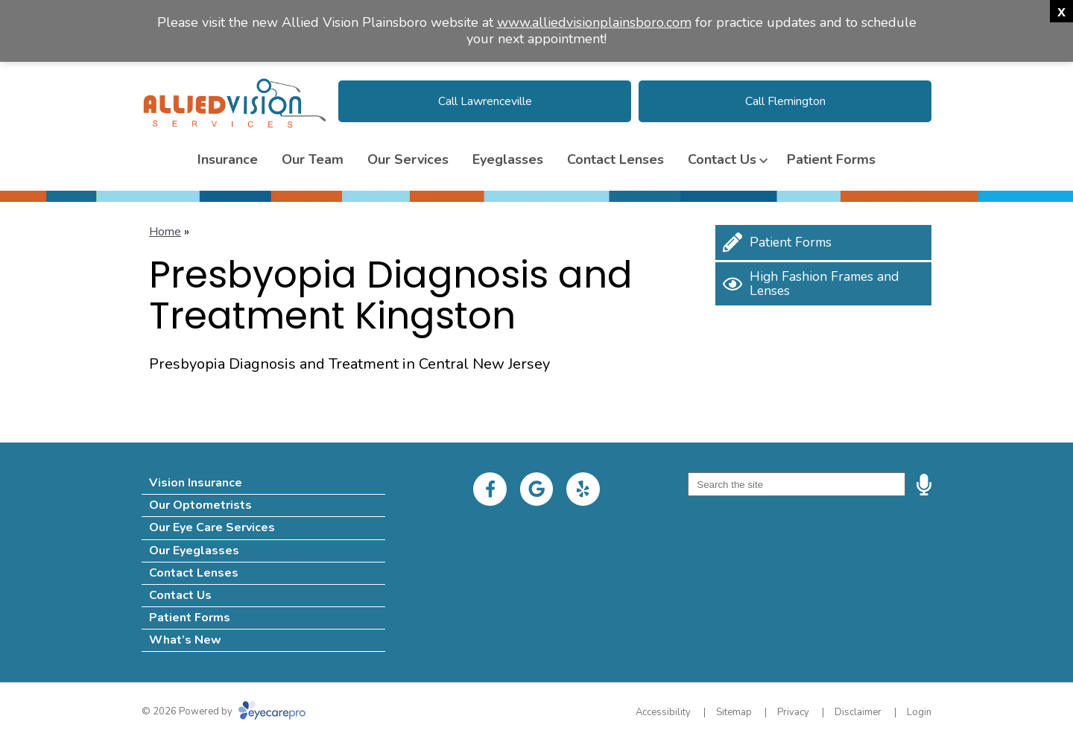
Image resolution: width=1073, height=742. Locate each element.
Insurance (227, 159)
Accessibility (663, 712)
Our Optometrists (200, 505)
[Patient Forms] (823, 242)
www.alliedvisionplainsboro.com (594, 22)
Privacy (793, 712)
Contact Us (722, 159)
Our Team (313, 159)
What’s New (185, 640)
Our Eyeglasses (194, 550)
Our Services (408, 159)
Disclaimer (858, 712)
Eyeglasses (507, 159)
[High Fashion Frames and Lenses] (823, 284)
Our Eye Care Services (212, 527)
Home (165, 231)
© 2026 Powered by (224, 711)
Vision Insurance (195, 483)
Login (919, 712)
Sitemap (734, 712)
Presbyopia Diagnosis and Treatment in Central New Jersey (349, 364)
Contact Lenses (615, 159)
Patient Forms (831, 159)
